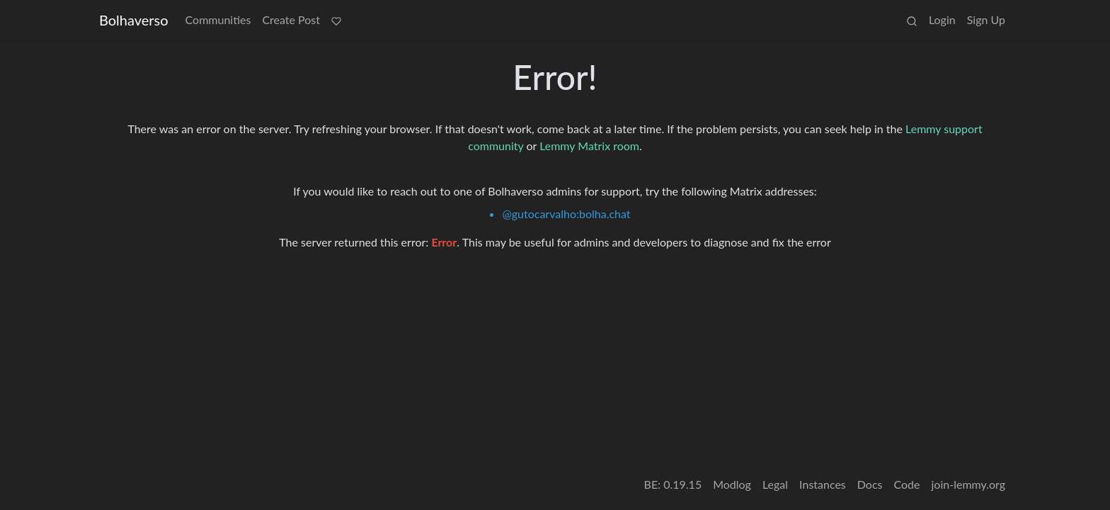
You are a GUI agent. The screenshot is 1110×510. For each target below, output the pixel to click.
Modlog (732, 484)
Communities (218, 19)
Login (942, 19)
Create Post (291, 19)
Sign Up (986, 19)
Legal (775, 484)
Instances (822, 484)
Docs (870, 484)
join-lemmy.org (968, 484)
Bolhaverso (133, 19)
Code (907, 484)
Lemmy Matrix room (589, 145)
